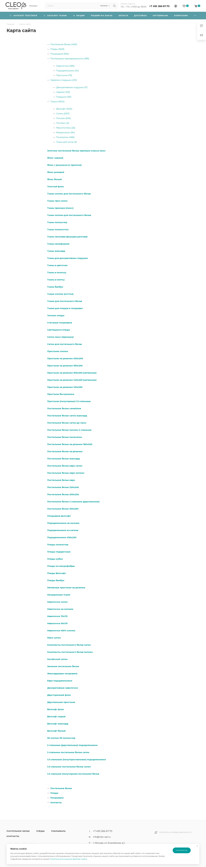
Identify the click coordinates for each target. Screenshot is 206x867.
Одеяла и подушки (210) (63, 80)
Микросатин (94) (65, 132)
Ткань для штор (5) (66, 142)
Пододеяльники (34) (67, 70)
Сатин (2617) (63, 113)
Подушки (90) (63, 96)
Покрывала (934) (59, 53)
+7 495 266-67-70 (159, 6)
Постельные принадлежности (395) (69, 58)
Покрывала (57, 797)
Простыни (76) (64, 75)
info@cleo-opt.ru (102, 836)
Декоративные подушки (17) (72, 87)
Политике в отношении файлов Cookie (68, 859)
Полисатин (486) (65, 137)
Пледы (54, 793)
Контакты (56, 802)
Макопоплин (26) (65, 127)
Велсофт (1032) (64, 108)
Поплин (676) (63, 118)
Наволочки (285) (65, 65)
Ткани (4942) (57, 101)
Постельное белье (61, 788)
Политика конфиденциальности (175, 832)
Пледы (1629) (57, 49)
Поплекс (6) (62, 123)
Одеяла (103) (63, 92)
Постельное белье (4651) (63, 44)
